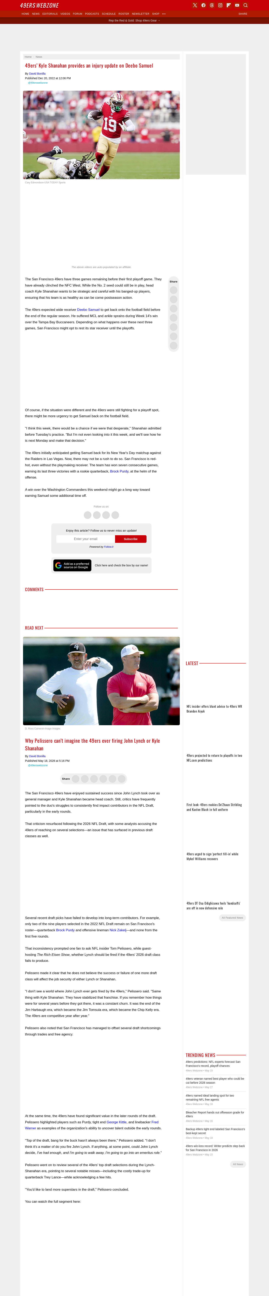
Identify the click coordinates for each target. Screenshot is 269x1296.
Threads (106, 512)
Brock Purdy (119, 471)
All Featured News (232, 917)
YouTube (237, 5)
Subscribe (131, 539)
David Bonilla (37, 73)
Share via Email (173, 345)
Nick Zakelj (118, 930)
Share (243, 13)
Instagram (115, 512)
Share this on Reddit (173, 336)
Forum (77, 13)
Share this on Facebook (173, 299)
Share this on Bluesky (173, 318)
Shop (155, 13)
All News (238, 1164)
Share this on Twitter (173, 290)
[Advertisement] (134, 38)
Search (245, 5)
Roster (123, 13)
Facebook (97, 512)
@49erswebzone (38, 82)
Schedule (109, 13)
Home (25, 13)
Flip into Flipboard (173, 327)
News (36, 13)
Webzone (39, 5)
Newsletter (140, 13)
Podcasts (92, 13)
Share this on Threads (173, 308)
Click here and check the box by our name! (121, 565)
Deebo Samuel (88, 310)
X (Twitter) (195, 5)
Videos (65, 13)
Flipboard (229, 5)
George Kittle (116, 1122)
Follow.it (108, 546)
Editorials (50, 13)
